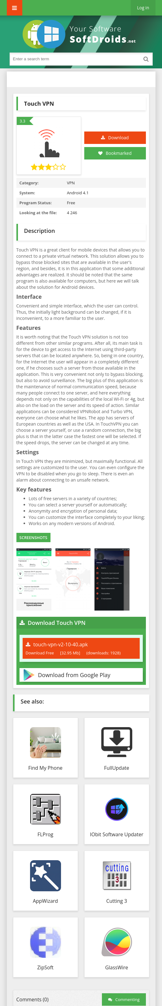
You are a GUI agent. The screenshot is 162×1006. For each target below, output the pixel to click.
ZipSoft (45, 967)
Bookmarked (115, 153)
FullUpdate (116, 767)
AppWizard (45, 901)
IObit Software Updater (116, 834)
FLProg (45, 834)
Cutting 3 (116, 901)
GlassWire (116, 967)
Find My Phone (45, 767)
